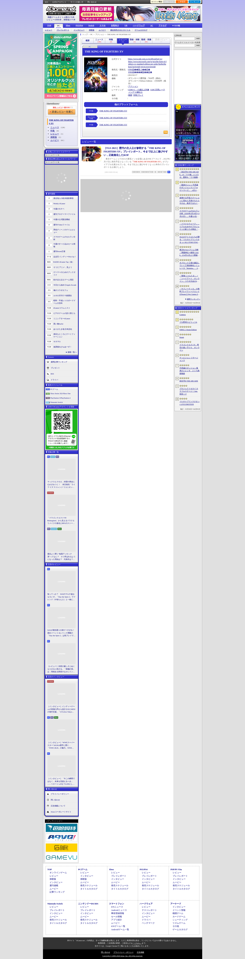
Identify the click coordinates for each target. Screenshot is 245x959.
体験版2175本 (69, 20)
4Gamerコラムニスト (61, 308)
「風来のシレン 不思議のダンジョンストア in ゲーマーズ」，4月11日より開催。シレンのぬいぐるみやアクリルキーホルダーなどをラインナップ (189, 188)
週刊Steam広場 (59, 251)
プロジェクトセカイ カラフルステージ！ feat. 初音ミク (188, 391)
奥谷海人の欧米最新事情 (63, 198)
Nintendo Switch (56, 402)
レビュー (48, 30)
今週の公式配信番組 (61, 219)
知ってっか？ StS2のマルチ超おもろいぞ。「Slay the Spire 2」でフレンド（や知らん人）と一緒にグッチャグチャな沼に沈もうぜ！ (61, 597)
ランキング (194, 2)
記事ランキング (57, 892)
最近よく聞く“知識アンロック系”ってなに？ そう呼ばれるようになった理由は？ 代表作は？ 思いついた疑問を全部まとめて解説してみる (61, 557)
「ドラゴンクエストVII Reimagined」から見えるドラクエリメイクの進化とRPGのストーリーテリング (61, 521)
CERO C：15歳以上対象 (138, 90)
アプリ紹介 (116, 919)
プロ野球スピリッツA (188, 322)
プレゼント (55, 368)
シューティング (180, 919)
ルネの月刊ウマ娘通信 (62, 296)
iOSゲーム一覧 (118, 926)
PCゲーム (54, 389)
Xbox (68, 25)
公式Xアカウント (59, 2)
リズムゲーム (179, 923)
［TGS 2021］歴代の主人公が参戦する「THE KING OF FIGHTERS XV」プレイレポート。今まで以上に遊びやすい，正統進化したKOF (136, 151)
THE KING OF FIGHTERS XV (113, 111)
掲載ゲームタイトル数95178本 (61, 17)
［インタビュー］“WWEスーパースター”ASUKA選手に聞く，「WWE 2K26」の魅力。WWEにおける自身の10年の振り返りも (61, 745)
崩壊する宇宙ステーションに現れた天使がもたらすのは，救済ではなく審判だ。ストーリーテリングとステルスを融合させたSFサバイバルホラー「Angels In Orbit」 (189, 201)
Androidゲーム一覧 (120, 929)
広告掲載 (140, 952)
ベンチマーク (148, 923)
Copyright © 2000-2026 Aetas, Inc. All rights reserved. (122, 956)
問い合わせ (92, 2)
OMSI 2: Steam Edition (188, 330)
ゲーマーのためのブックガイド (64, 273)
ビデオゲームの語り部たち (64, 313)
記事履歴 (181, 2)
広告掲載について (58, 806)
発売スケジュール (89, 885)
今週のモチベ (58, 209)
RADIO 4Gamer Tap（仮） (63, 262)
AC (151, 25)
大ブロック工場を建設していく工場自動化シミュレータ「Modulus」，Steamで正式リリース (189, 266)
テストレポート (149, 910)
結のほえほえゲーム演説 (63, 280)
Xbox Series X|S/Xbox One (60, 393)
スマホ (102, 25)
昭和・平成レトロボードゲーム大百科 (64, 301)
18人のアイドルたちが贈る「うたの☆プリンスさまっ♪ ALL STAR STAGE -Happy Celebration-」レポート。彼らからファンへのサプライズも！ (189, 240)
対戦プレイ (138, 95)
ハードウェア (139, 25)
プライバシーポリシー (60, 794)
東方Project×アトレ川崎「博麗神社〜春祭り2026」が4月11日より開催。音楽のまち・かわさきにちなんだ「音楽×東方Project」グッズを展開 (189, 253)
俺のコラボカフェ (60, 290)
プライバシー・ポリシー (123, 952)
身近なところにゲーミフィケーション (64, 335)
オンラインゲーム (58, 872)
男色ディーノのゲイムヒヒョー (64, 231)
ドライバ (54, 380)
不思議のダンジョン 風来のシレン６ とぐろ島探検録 (189, 370)
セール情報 (116, 916)
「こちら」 (137, 943)
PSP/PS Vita (176, 869)
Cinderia (182, 315)
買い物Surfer (58, 324)
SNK (130, 69)
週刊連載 (54, 885)
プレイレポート (63, 30)
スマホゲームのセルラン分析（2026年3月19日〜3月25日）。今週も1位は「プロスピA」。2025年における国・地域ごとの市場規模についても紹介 (189, 214)
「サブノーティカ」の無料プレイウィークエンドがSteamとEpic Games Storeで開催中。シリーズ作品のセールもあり (189, 292)
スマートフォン (116, 903)
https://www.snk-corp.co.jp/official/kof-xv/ (145, 59)
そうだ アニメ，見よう (62, 267)
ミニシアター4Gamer (61, 319)
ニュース (54, 127)
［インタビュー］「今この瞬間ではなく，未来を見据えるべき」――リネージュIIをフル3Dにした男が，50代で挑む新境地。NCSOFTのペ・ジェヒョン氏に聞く (61, 781)
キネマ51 (57, 341)
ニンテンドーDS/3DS (88, 903)
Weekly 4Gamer (59, 204)
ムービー (102, 30)
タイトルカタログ (89, 889)
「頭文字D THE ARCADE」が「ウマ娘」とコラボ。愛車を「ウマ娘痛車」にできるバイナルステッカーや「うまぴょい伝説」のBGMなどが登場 (189, 175)
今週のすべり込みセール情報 (64, 245)
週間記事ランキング (59, 362)
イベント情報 (179, 910)
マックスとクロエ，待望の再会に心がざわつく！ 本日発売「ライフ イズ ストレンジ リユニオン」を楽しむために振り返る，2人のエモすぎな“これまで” (61, 485)
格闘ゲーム (178, 913)
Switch (91, 25)
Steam (181, 337)
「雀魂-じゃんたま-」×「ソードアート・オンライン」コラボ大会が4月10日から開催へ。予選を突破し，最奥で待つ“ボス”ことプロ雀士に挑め (189, 279)
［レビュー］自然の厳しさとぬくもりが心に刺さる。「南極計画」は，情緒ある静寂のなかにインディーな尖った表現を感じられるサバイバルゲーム (61, 669)
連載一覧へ (72, 352)
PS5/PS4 (79, 25)
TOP (49, 25)
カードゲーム (179, 916)
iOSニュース (117, 907)
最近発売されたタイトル (120, 30)
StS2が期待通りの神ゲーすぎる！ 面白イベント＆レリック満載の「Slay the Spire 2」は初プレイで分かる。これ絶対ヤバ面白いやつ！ (61, 633)
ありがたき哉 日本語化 (62, 329)
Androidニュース (119, 910)
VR (125, 25)
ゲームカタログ (141, 30)
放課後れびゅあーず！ (62, 347)
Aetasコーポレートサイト (61, 812)
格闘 (130, 95)
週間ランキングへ (193, 299)
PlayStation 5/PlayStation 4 (60, 398)
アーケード (175, 903)
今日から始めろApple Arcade (64, 285)
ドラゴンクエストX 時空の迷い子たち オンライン (189, 347)
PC (58, 26)
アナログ (163, 25)
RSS (46, 2)
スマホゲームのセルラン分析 (64, 238)
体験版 (91, 30)
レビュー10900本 (54, 20)
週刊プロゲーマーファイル (64, 214)
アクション (133, 86)
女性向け (115, 25)
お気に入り (169, 2)
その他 (176, 926)
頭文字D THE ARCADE (188, 381)
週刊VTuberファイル (61, 225)
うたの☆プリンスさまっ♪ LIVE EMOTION (189, 402)
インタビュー (79, 30)
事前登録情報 (117, 913)
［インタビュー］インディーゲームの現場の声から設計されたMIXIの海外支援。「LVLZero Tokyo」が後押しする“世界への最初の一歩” (61, 709)
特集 (52, 130)
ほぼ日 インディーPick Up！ (64, 257)
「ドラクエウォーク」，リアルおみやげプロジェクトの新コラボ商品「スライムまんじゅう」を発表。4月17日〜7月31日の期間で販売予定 (189, 227)
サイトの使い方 (76, 2)
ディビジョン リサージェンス (188, 359)
